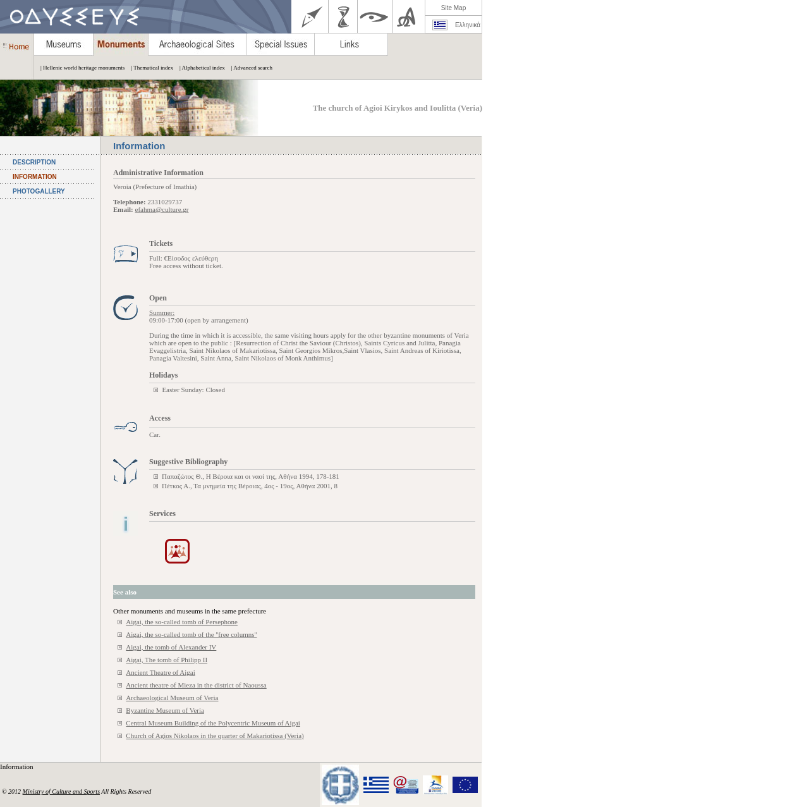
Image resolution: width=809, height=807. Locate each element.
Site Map (453, 7)
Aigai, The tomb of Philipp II (166, 659)
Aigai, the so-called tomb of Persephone (182, 621)
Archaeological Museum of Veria (172, 697)
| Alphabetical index (199, 68)
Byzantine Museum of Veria (165, 710)
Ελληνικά (467, 25)
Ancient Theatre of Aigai (160, 672)
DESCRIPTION (34, 162)
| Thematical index (149, 68)
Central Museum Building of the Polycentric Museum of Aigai (213, 723)
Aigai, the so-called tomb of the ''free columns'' (191, 634)
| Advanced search (248, 68)
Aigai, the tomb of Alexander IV (171, 647)
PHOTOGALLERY (39, 191)
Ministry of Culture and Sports (61, 791)
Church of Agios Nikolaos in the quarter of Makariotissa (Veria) (214, 735)
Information (17, 766)
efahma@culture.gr (162, 209)
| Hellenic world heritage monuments (79, 68)
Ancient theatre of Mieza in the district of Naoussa (196, 685)
